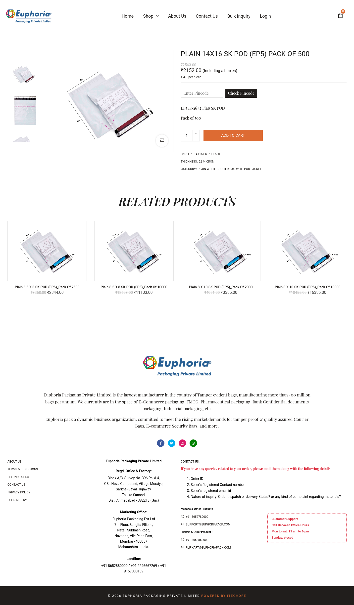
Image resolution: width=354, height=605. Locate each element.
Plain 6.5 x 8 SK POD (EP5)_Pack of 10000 (134, 287)
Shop (150, 16)
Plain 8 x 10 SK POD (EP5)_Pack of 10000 (307, 287)
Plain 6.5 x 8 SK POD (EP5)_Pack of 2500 (47, 287)
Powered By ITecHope (223, 596)
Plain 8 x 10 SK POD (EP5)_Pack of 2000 (221, 287)
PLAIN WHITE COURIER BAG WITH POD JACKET (230, 169)
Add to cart (234, 135)
